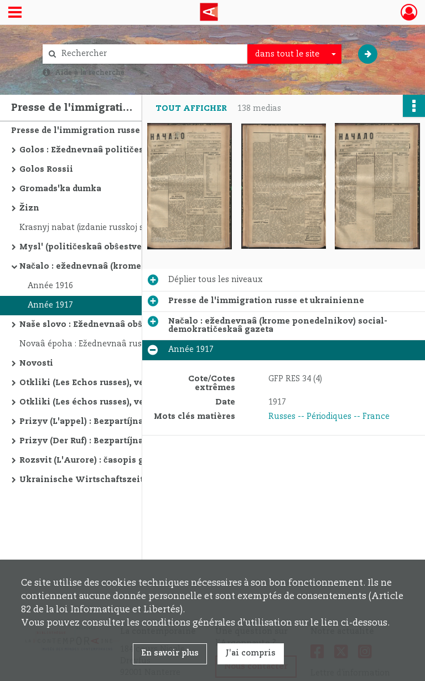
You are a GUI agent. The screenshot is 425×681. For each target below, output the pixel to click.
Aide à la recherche (90, 72)
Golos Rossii (46, 169)
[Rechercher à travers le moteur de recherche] (150, 54)
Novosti (36, 363)
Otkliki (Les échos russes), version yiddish (110, 402)
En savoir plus (170, 653)
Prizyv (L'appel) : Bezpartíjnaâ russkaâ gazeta (117, 422)
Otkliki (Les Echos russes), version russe (105, 383)
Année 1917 (50, 305)
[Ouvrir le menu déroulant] (15, 13)
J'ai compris (251, 653)
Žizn (29, 208)
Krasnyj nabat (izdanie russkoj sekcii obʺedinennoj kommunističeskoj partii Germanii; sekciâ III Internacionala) (130, 228)
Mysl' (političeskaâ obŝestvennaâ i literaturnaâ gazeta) (130, 247)
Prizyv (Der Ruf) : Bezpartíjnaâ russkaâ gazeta (117, 441)
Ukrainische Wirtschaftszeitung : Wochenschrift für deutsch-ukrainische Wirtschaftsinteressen (130, 480)
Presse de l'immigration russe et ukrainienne (109, 131)
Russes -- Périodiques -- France (329, 417)
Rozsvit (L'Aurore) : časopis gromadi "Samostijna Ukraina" (130, 460)
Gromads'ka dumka (60, 189)
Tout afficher (191, 108)
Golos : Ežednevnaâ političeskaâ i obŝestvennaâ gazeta (130, 150)
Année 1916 (50, 286)
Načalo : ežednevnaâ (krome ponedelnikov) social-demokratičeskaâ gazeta (130, 266)
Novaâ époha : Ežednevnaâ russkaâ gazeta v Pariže (120, 344)
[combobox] (294, 54)
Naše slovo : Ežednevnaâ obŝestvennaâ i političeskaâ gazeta (130, 325)
